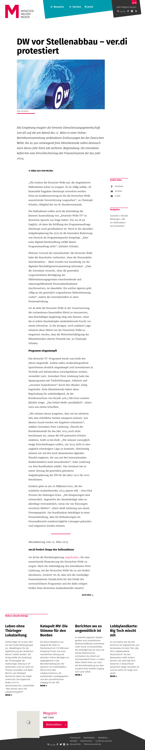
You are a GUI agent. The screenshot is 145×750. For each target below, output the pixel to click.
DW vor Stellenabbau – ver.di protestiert (118, 222)
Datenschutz (86, 741)
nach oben (86, 595)
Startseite (114, 216)
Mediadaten (89, 737)
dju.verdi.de (75, 744)
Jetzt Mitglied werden (126, 7)
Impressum (75, 737)
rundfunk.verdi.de (103, 741)
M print (89, 6)
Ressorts (59, 6)
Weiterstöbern (54, 724)
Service (76, 6)
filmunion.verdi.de (92, 744)
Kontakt (73, 741)
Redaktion (103, 737)
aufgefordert (72, 557)
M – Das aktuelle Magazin (56, 710)
